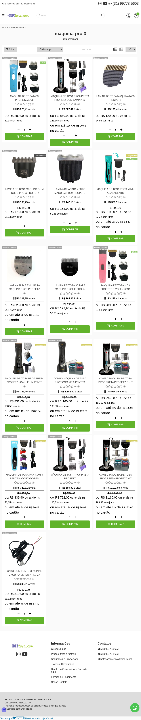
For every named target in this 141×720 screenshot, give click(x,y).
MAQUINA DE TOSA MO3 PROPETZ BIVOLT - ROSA (115, 287)
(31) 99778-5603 (124, 4)
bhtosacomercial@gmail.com (115, 659)
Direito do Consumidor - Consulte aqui (69, 670)
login (18, 3)
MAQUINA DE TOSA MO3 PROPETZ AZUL (24, 98)
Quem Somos (58, 649)
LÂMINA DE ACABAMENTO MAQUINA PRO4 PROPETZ (69, 191)
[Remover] (18, 129)
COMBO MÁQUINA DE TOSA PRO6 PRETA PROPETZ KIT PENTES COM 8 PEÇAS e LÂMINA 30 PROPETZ (115, 477)
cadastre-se (29, 3)
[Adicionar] (30, 129)
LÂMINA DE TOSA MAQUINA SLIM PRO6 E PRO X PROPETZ (24, 191)
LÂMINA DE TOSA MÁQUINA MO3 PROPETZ (115, 98)
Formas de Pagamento (63, 677)
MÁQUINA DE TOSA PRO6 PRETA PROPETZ (69, 476)
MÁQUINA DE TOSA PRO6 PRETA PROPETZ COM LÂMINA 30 (69, 98)
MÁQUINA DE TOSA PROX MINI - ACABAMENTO (115, 191)
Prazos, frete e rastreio (63, 654)
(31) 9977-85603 (108, 649)
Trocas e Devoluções (62, 664)
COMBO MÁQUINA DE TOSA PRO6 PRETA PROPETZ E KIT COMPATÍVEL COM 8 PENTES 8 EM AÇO (115, 380)
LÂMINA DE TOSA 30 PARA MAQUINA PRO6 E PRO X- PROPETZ (69, 287)
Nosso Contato (59, 682)
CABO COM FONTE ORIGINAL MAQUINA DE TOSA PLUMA (24, 573)
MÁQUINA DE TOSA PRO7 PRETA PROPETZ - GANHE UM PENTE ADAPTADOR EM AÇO (24, 380)
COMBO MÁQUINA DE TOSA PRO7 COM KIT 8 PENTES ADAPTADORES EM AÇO (69, 380)
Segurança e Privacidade (64, 659)
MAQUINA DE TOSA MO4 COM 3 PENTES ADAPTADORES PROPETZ (24, 477)
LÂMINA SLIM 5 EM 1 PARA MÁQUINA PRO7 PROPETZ (24, 287)
